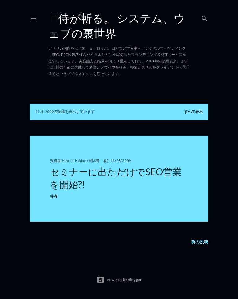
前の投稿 (199, 241)
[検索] (204, 17)
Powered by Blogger (119, 279)
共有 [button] (53, 196)
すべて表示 (193, 111)
